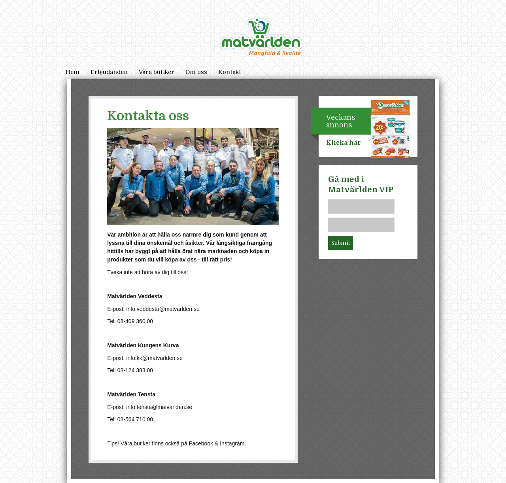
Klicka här (343, 142)
